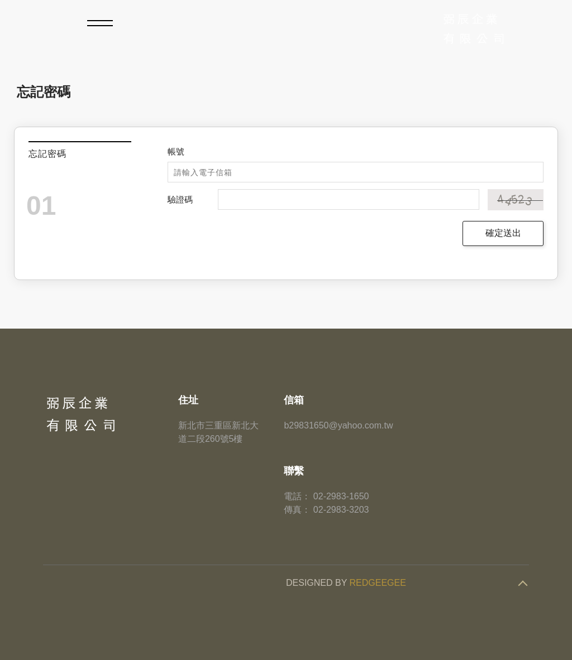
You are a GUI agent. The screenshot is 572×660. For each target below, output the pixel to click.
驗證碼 (180, 199)
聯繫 (294, 470)
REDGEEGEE (378, 582)
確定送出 (503, 233)
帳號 (176, 151)
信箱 (294, 400)
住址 (188, 400)
